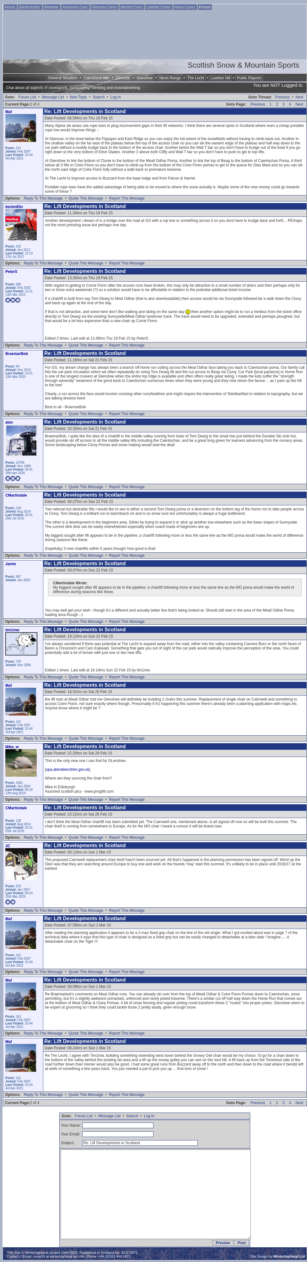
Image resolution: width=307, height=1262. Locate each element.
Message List (53, 97)
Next (299, 97)
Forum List (27, 97)
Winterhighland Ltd (289, 1256)
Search (99, 97)
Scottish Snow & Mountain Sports (243, 65)
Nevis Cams (185, 7)
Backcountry (30, 7)
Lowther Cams (158, 7)
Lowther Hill (220, 78)
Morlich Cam (132, 7)
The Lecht (195, 78)
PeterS (11, 271)
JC (7, 846)
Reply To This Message (43, 198)
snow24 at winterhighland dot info (58, 1256)
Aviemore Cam (75, 7)
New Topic (78, 97)
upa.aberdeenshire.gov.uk (67, 769)
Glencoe (123, 78)
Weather (51, 7)
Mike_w (12, 747)
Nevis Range (170, 78)
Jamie (10, 564)
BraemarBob (16, 354)
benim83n (14, 207)
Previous (282, 97)
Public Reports (249, 78)
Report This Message (127, 198)
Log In (115, 97)
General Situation (62, 78)
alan (9, 422)
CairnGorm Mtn (97, 78)
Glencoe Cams (105, 7)
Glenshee (145, 78)
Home (10, 7)
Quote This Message (85, 198)
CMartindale (16, 495)
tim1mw (12, 630)
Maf (8, 112)
